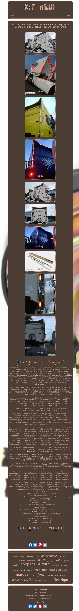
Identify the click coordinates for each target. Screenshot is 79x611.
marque (22, 574)
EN (38, 602)
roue (37, 569)
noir (37, 556)
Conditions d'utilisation (40, 599)
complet (28, 564)
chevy (15, 557)
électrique (61, 580)
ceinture (22, 561)
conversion (31, 561)
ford (41, 574)
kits (44, 569)
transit (22, 557)
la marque (49, 561)
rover (62, 575)
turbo (28, 579)
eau (50, 581)
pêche (30, 556)
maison (15, 570)
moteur (17, 580)
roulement (65, 565)
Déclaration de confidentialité (40, 596)
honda (45, 581)
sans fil (15, 565)
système (38, 581)
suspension (52, 575)
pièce (66, 561)
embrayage (58, 569)
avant (43, 564)
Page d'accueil (40, 589)
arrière (58, 560)
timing (29, 570)
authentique (49, 556)
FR (43, 602)
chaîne (14, 561)
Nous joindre (40, 592)
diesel (41, 560)
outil (33, 575)
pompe (55, 564)
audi (23, 570)
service (63, 556)
